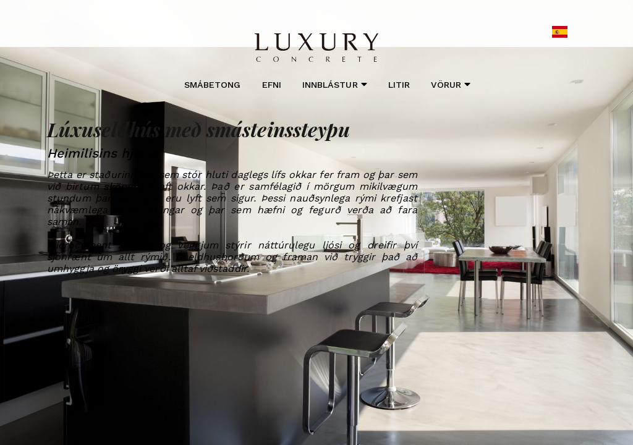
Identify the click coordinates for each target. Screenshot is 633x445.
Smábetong (212, 85)
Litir (399, 85)
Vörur (450, 84)
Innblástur (334, 84)
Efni (271, 85)
